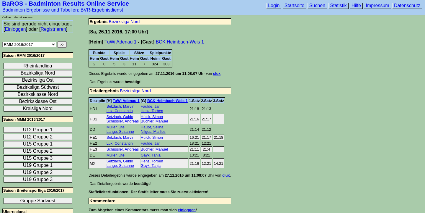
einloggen (186, 210)
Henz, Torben (152, 111)
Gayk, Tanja (151, 155)
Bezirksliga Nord (124, 21)
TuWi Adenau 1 (120, 41)
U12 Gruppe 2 (38, 136)
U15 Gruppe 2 (38, 151)
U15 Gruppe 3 (38, 158)
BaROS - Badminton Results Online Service (65, 3)
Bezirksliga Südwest (38, 87)
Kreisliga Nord (38, 108)
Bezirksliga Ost (38, 80)
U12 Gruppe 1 (38, 129)
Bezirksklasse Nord (38, 94)
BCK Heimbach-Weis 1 (180, 41)
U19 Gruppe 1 (38, 165)
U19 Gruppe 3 (38, 179)
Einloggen (15, 29)
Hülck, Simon (152, 116)
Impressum (377, 5)
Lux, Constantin (120, 111)
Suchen (317, 5)
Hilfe (356, 5)
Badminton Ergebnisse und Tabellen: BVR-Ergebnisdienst (62, 9)
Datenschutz (407, 5)
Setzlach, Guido (120, 116)
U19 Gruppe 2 (38, 172)
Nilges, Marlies (153, 131)
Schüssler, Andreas (123, 121)
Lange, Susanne (120, 131)
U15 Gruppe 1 (38, 143)
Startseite (295, 5)
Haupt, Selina (152, 127)
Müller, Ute (116, 127)
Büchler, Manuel (154, 121)
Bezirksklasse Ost (37, 101)
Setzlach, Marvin (121, 106)
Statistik (338, 5)
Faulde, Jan (151, 106)
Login (273, 5)
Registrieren (53, 29)
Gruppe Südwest (37, 200)
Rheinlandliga (38, 65)
